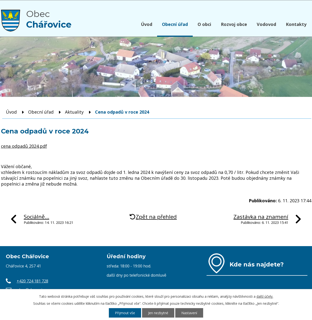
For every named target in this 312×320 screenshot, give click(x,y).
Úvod (146, 24)
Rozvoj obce (234, 24)
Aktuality (74, 112)
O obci (204, 24)
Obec (49, 19)
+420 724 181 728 (32, 281)
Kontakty (296, 24)
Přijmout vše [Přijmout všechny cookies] (125, 313)
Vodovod (266, 24)
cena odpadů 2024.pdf (24, 146)
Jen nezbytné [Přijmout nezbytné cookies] (158, 313)
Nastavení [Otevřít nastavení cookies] (189, 313)
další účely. (264, 296)
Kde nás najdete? (257, 264)
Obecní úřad (175, 24)
